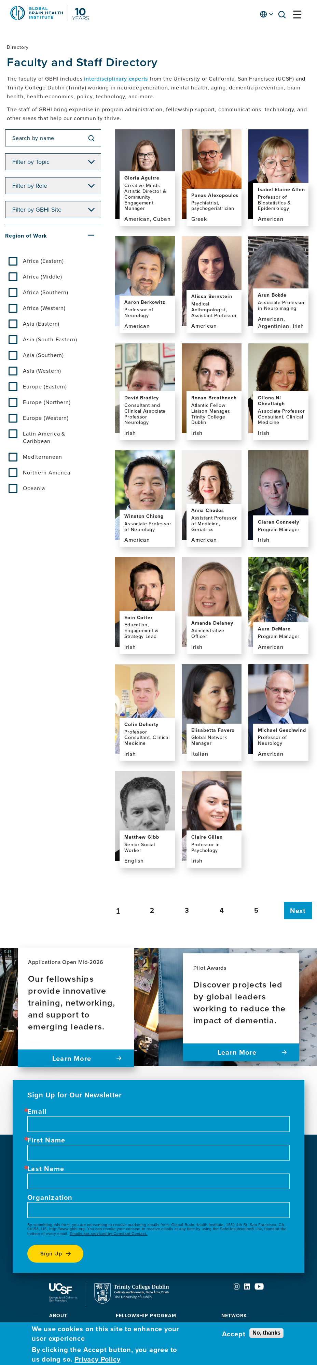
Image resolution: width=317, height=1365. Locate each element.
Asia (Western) (42, 370)
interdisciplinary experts (116, 78)
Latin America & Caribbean (44, 437)
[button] (284, 16)
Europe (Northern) (47, 402)
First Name (46, 1140)
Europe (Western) (46, 418)
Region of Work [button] (26, 236)
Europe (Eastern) (45, 386)
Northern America (46, 472)
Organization (49, 1197)
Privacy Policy (97, 1359)
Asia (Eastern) (41, 323)
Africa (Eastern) (43, 261)
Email (36, 1111)
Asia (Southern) (43, 355)
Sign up (51, 1253)
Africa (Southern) (45, 292)
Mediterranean (42, 456)
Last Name (45, 1168)
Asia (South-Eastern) (50, 339)
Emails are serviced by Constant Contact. (108, 1234)
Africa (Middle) (42, 276)
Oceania (34, 488)
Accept (234, 1334)
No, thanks (266, 1333)
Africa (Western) (44, 308)
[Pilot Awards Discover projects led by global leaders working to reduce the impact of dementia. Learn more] (241, 1007)
